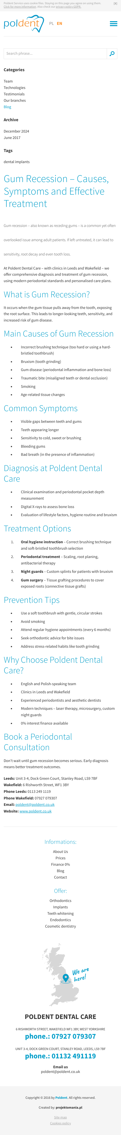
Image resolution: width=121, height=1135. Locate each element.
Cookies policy (60, 1123)
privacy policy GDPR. (68, 7)
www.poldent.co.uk (35, 811)
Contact (60, 877)
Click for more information (20, 7)
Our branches (15, 101)
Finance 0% (60, 864)
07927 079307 (74, 1037)
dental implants (17, 162)
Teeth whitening (60, 913)
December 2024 (16, 132)
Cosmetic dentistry (60, 926)
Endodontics (60, 920)
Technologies (14, 88)
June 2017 (12, 138)
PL (51, 24)
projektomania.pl (69, 1107)
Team (8, 82)
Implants (60, 907)
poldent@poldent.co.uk (35, 804)
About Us (60, 851)
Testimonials (14, 94)
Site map (60, 1117)
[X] (115, 4)
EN (59, 23)
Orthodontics (61, 900)
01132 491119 (74, 1056)
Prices (60, 858)
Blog (7, 107)
